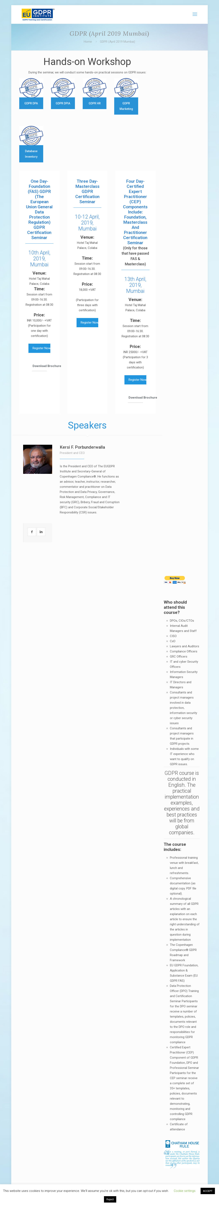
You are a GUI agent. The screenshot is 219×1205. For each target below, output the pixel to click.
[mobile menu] (194, 14)
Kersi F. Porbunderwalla (82, 447)
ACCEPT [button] (207, 1190)
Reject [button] (110, 1199)
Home (88, 41)
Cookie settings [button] (184, 1191)
